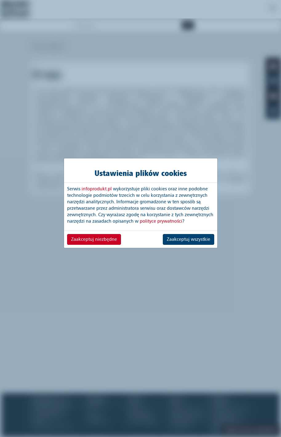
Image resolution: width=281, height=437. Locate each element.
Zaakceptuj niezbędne (94, 239)
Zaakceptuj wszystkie (188, 239)
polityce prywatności (161, 221)
